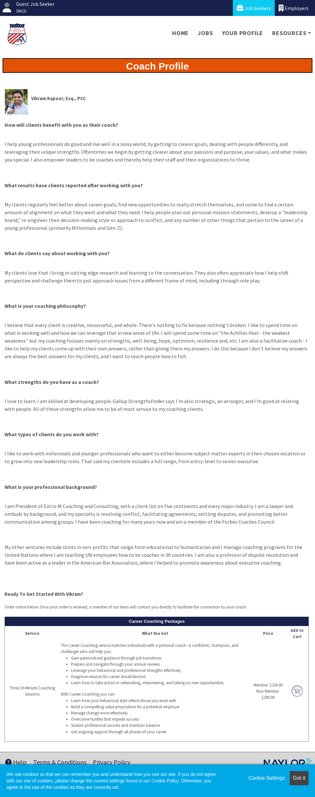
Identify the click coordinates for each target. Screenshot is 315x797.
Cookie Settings (266, 778)
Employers (294, 8)
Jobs (205, 33)
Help (16, 762)
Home (180, 33)
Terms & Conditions (59, 762)
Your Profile (242, 33)
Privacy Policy (111, 762)
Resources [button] (289, 33)
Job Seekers (254, 8)
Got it (299, 778)
